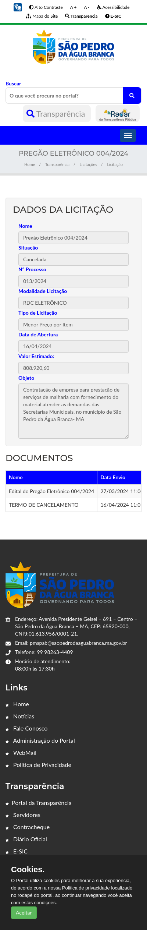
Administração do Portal (40, 740)
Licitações (88, 164)
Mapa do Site (42, 16)
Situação (28, 247)
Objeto (26, 378)
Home (29, 164)
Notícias (20, 715)
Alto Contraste (45, 7)
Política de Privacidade (38, 764)
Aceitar (24, 912)
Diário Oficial (26, 838)
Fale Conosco (26, 728)
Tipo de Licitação (37, 313)
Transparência (56, 114)
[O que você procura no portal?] (132, 95)
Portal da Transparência (39, 802)
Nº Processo (32, 269)
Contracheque (28, 826)
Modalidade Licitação (42, 291)
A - (86, 7)
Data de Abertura (38, 334)
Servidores (23, 814)
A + (73, 7)
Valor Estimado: (36, 356)
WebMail (21, 752)
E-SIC (17, 851)
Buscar (73, 92)
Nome (25, 226)
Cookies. (28, 869)
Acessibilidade (113, 7)
